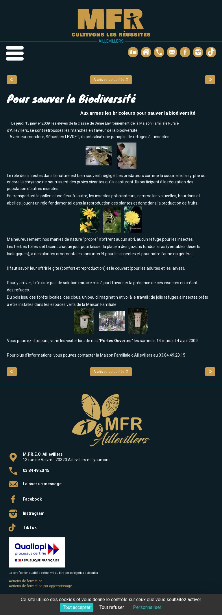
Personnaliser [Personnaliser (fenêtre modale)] (147, 607)
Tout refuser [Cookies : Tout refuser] (111, 607)
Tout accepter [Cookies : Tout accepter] (76, 607)
